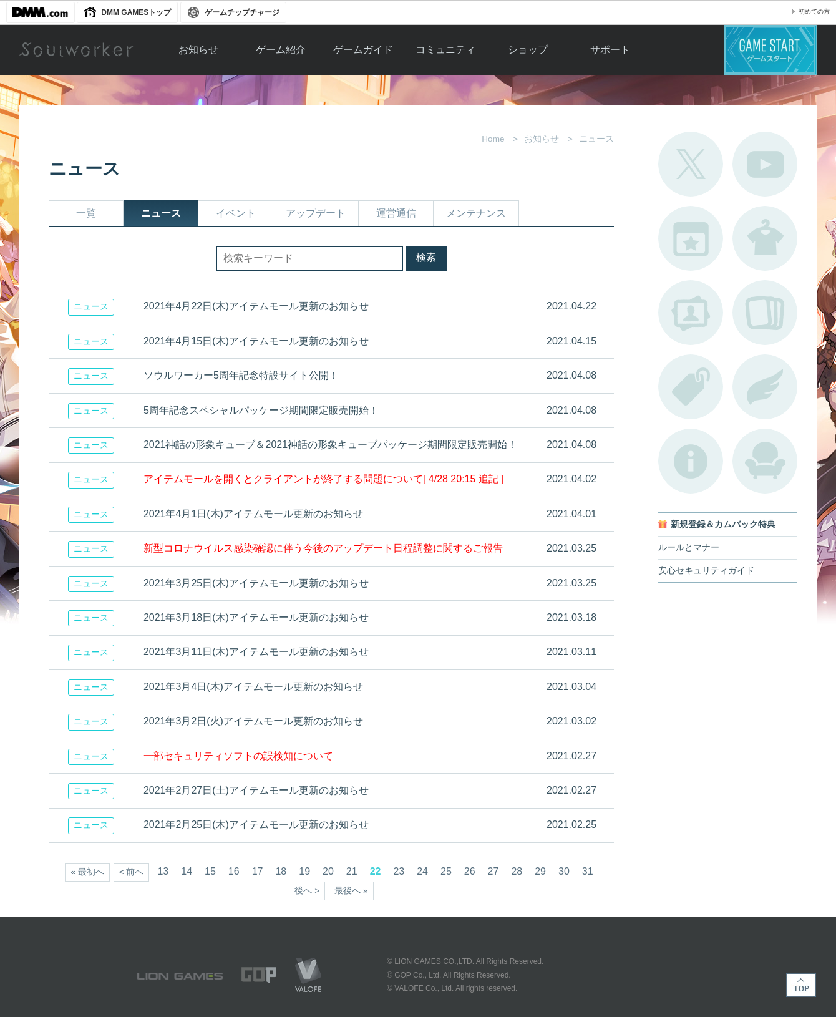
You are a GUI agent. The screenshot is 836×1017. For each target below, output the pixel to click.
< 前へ (131, 872)
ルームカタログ (764, 461)
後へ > (306, 890)
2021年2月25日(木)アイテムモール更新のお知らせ (256, 824)
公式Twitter (690, 164)
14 (186, 871)
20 (328, 871)
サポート (610, 49)
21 (351, 871)
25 (446, 871)
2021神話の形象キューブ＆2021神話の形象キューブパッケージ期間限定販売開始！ (330, 444)
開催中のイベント (690, 238)
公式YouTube (764, 164)
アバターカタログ (764, 238)
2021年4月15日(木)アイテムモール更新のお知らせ (256, 341)
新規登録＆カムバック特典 (723, 524)
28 (516, 871)
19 (304, 871)
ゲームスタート (770, 50)
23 (398, 871)
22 (375, 871)
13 (162, 871)
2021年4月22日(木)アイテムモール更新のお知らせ (256, 306)
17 (257, 871)
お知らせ (198, 49)
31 (587, 871)
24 (422, 871)
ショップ (528, 49)
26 (469, 871)
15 (210, 871)
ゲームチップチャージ (242, 12)
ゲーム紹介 (281, 49)
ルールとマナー (688, 547)
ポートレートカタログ (690, 312)
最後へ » (350, 890)
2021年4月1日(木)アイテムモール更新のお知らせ (253, 513)
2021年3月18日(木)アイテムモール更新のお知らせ (256, 617)
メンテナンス (476, 213)
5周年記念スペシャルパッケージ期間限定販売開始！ (261, 410)
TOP (801, 985)
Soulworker (76, 50)
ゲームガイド (363, 49)
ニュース (161, 213)
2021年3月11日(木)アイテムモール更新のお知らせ (256, 651)
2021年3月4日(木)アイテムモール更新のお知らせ (253, 686)
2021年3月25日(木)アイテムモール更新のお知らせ (256, 583)
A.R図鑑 (764, 312)
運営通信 (396, 213)
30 (564, 871)
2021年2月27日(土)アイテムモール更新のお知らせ (256, 790)
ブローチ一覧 (764, 386)
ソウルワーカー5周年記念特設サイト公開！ (241, 375)
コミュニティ (445, 49)
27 (493, 871)
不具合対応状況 (690, 461)
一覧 (86, 213)
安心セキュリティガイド (706, 570)
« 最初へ (87, 872)
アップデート (316, 213)
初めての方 (814, 11)
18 (280, 871)
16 (234, 871)
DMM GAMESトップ (136, 12)
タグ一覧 (690, 386)
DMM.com (40, 12)
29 (540, 871)
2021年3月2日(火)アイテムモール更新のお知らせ (253, 721)
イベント (236, 213)
